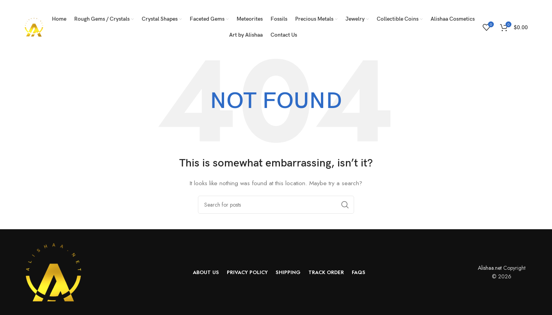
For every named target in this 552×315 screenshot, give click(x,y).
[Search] (276, 205)
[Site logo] (34, 26)
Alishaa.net (490, 268)
